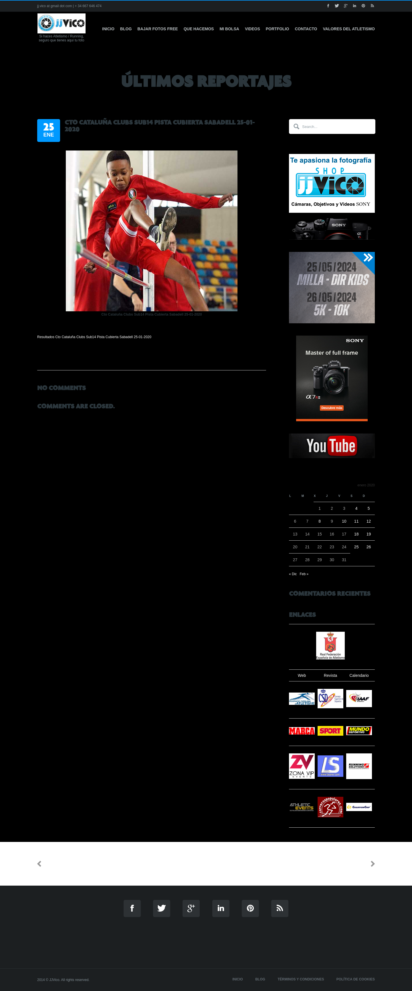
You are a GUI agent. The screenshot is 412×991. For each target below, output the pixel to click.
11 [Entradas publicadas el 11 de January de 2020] (356, 521)
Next (361, 863)
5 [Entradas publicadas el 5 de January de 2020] (369, 508)
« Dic (293, 574)
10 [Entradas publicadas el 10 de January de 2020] (344, 521)
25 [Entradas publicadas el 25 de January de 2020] (356, 547)
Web (302, 675)
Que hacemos (199, 29)
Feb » (304, 574)
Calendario (359, 675)
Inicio (108, 29)
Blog (126, 29)
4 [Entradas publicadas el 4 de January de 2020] (356, 508)
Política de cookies (355, 979)
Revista (330, 675)
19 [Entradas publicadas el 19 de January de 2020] (369, 534)
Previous (56, 863)
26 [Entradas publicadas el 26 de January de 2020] (369, 547)
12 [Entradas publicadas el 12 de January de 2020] (369, 521)
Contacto (306, 29)
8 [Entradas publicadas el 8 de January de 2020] (319, 521)
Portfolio (277, 29)
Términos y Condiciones (301, 979)
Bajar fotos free (157, 29)
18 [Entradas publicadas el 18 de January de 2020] (356, 534)
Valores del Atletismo (349, 29)
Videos (252, 29)
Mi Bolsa (229, 29)
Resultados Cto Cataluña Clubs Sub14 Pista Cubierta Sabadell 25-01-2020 (94, 337)
